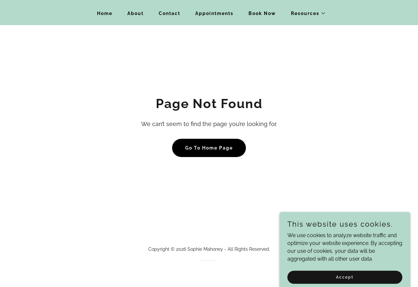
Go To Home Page (209, 148)
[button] (306, 13)
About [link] (135, 13)
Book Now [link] (262, 13)
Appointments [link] (214, 13)
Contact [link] (169, 13)
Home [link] (104, 13)
